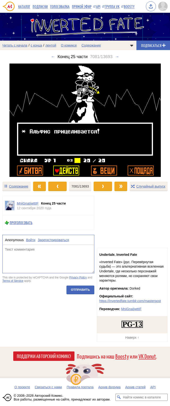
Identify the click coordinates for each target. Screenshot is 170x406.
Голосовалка (60, 6)
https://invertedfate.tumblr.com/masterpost (130, 301)
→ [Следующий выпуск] (117, 56)
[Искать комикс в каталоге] (119, 397)
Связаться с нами (48, 387)
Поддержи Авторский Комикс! (44, 356)
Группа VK (112, 6)
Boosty (129, 6)
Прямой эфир (82, 6)
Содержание (91, 45)
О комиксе (69, 45)
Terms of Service (12, 280)
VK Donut (147, 356)
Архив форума (109, 387)
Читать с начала (14, 45)
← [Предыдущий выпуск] (53, 56)
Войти (30, 240)
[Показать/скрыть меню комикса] (131, 45)
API (98, 6)
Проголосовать (21, 222)
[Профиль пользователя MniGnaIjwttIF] (9, 205)
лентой (50, 45)
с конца (36, 45)
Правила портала (80, 387)
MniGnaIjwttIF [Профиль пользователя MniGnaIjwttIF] (28, 203)
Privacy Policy (78, 277)
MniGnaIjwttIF (131, 309)
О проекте (22, 387)
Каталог (24, 6)
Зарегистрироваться (53, 240)
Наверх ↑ (132, 337)
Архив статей (135, 387)
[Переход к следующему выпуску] (85, 120)
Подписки (40, 6)
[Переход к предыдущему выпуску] (21, 120)
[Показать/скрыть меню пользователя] (163, 6)
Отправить (80, 289)
